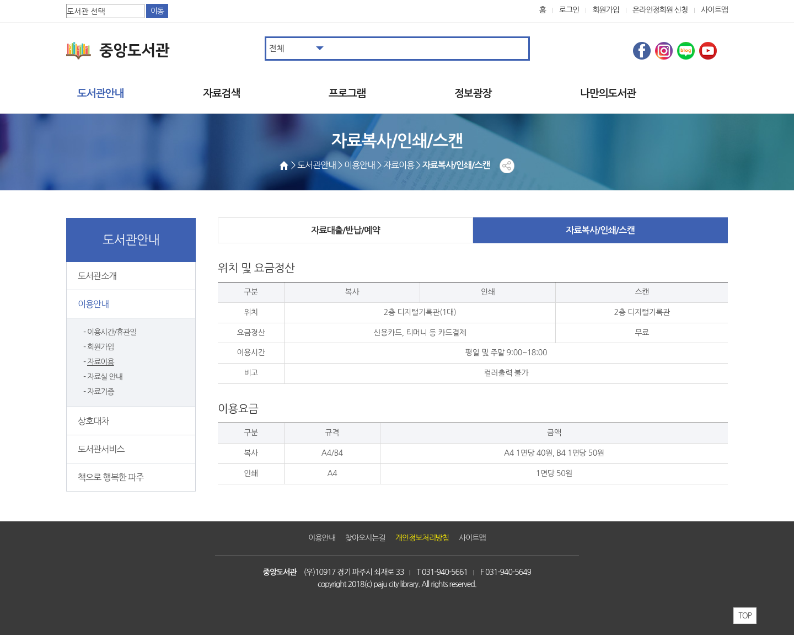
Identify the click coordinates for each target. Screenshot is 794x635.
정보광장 (472, 93)
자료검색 (221, 93)
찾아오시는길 (365, 538)
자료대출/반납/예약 (345, 230)
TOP (745, 616)
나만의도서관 (608, 93)
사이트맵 (714, 10)
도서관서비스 (101, 449)
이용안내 (93, 304)
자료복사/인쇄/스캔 (600, 230)
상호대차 (93, 421)
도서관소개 (97, 275)
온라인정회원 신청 (660, 10)
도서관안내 (100, 93)
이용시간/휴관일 (111, 332)
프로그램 (347, 93)
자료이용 (100, 362)
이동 (157, 11)
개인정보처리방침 (422, 538)
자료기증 (100, 392)
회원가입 (605, 10)
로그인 (569, 10)
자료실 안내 (104, 377)
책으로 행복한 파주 (110, 477)
